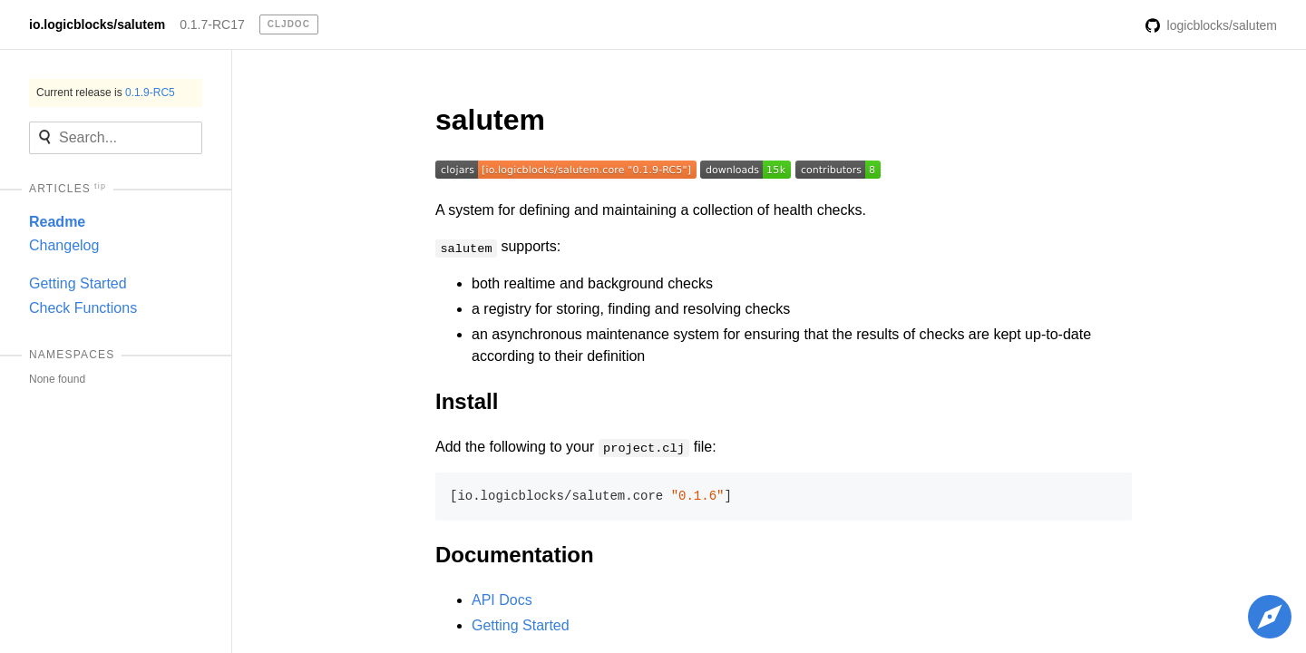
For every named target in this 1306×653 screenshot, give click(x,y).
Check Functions (83, 308)
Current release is (105, 92)
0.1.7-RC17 (212, 24)
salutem (490, 119)
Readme (57, 221)
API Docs (502, 600)
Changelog (64, 245)
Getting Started (78, 283)
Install (466, 401)
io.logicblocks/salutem (97, 24)
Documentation (514, 554)
